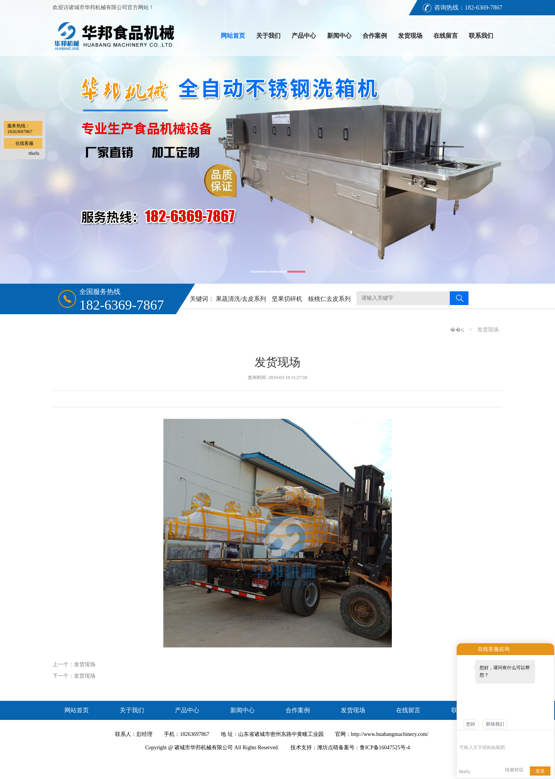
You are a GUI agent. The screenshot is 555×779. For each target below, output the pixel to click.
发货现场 (410, 35)
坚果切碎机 (287, 299)
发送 (540, 771)
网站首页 (233, 35)
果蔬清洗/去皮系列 (241, 299)
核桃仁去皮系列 (329, 299)
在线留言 (445, 35)
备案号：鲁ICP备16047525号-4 (374, 747)
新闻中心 (339, 35)
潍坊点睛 (327, 747)
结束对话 (514, 770)
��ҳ (457, 329)
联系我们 (481, 35)
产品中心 (304, 35)
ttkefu (34, 153)
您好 (470, 724)
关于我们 (268, 35)
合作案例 (375, 35)
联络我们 (495, 724)
